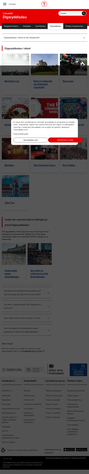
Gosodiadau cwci (28, 140)
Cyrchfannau (40, 26)
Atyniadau (27, 26)
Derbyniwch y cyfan (61, 140)
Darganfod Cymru (11, 26)
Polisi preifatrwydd (20, 134)
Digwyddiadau (55, 26)
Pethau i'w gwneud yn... (75, 26)
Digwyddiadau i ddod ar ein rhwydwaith (22, 37)
